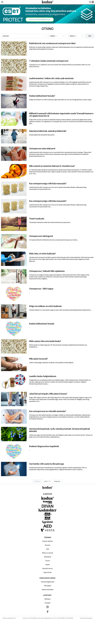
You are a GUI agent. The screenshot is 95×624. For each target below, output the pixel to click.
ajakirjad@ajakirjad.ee (47, 618)
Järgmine (57, 481)
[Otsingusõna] (23, 36)
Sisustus (47, 545)
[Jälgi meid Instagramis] (47, 607)
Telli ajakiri (47, 586)
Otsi (89, 36)
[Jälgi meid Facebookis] (47, 611)
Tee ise (47, 561)
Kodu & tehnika (47, 541)
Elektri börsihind (47, 589)
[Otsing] (90, 2)
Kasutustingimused (47, 582)
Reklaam (47, 599)
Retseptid (47, 557)
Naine (47, 564)
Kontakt (47, 603)
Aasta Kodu (47, 572)
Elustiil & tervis (47, 568)
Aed (47, 549)
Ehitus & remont (47, 553)
